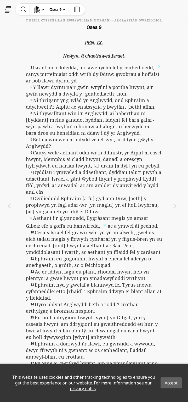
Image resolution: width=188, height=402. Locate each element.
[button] (159, 66)
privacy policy (83, 389)
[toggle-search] (24, 9)
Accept (171, 383)
